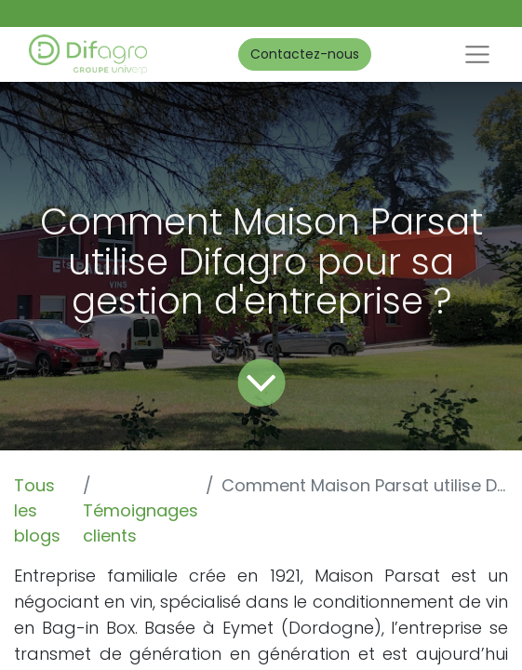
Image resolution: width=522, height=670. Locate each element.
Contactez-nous (304, 54)
